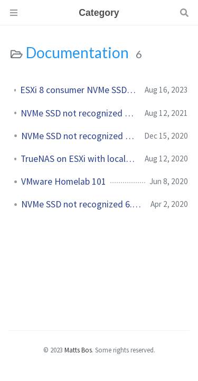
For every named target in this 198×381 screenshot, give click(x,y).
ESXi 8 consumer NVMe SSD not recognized (78, 90)
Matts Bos (78, 350)
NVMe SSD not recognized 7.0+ (78, 136)
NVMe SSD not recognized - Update (78, 113)
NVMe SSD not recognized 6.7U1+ (81, 204)
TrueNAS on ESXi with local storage (78, 159)
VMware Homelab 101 (63, 181)
